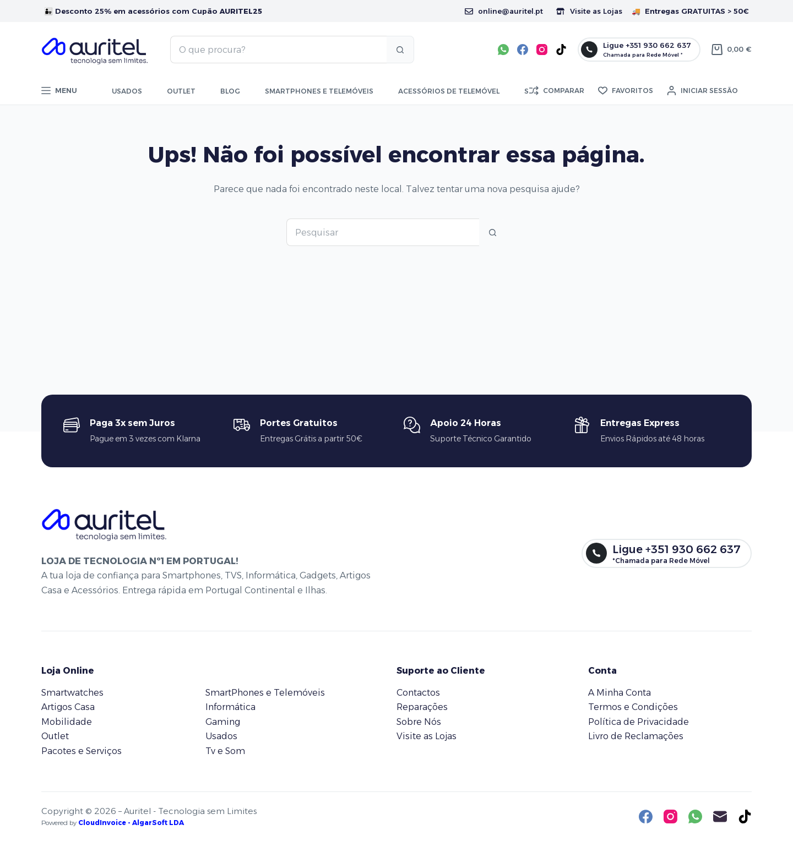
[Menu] (59, 90)
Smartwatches (72, 692)
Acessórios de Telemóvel (448, 91)
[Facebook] (522, 49)
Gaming (222, 722)
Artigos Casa (68, 707)
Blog (230, 91)
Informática (230, 707)
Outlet (181, 91)
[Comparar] (556, 90)
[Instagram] (541, 49)
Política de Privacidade (638, 722)
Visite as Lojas (589, 11)
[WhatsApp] (503, 49)
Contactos (418, 692)
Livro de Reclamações (635, 736)
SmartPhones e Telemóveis (265, 692)
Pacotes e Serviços (81, 751)
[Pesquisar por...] (278, 49)
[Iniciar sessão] (702, 90)
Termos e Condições (633, 707)
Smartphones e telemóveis (319, 91)
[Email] (720, 816)
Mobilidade (66, 722)
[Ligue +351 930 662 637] (639, 49)
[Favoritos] (625, 90)
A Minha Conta (619, 692)
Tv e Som (225, 751)
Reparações (422, 707)
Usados (127, 91)
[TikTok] (561, 49)
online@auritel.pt (504, 11)
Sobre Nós (419, 722)
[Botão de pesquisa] (400, 49)
